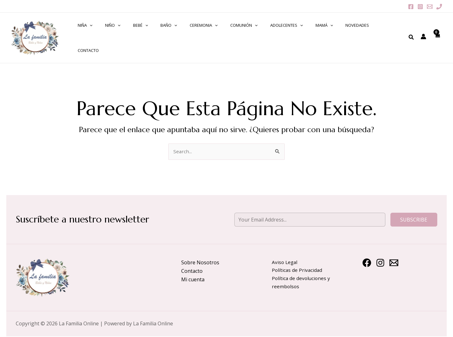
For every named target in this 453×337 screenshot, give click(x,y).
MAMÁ (299, 35)
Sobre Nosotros (200, 256)
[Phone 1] (439, 6)
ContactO (358, 35)
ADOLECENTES (266, 35)
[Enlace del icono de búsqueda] (411, 35)
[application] (95, 35)
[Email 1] (430, 6)
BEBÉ (137, 35)
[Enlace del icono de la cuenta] (423, 34)
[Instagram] (420, 6)
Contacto (192, 265)
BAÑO (162, 35)
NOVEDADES (328, 35)
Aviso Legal (285, 256)
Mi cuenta (192, 273)
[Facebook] (411, 6)
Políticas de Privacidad (297, 265)
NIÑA (91, 35)
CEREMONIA (192, 35)
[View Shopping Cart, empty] (437, 35)
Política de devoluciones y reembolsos (302, 278)
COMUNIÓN (228, 35)
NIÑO (114, 35)
